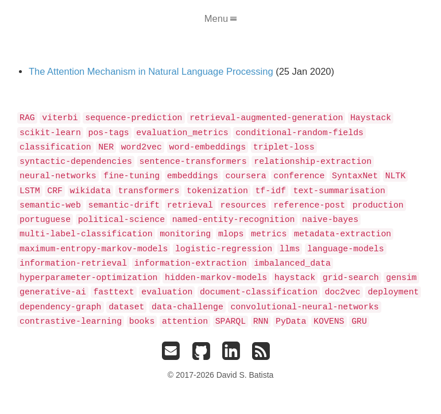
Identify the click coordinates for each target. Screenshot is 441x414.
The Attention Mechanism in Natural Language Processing (151, 71)
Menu (220, 18)
